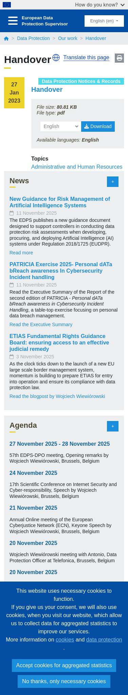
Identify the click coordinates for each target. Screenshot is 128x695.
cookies (65, 640)
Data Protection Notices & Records (81, 81)
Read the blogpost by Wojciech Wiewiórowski (57, 396)
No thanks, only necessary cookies (64, 681)
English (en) (102, 20)
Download (97, 126)
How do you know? (100, 4)
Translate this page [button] (86, 57)
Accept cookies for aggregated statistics (64, 665)
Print (119, 58)
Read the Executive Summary (41, 324)
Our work (67, 38)
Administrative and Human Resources (77, 167)
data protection (104, 640)
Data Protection (33, 38)
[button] (56, 58)
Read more (21, 252)
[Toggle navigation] (13, 21)
